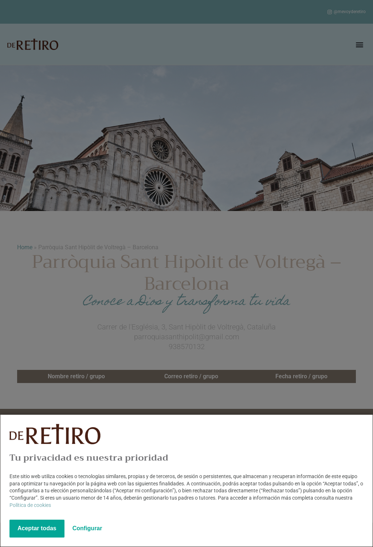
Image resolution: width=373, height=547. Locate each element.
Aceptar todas (36, 528)
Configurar (87, 528)
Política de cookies (30, 505)
